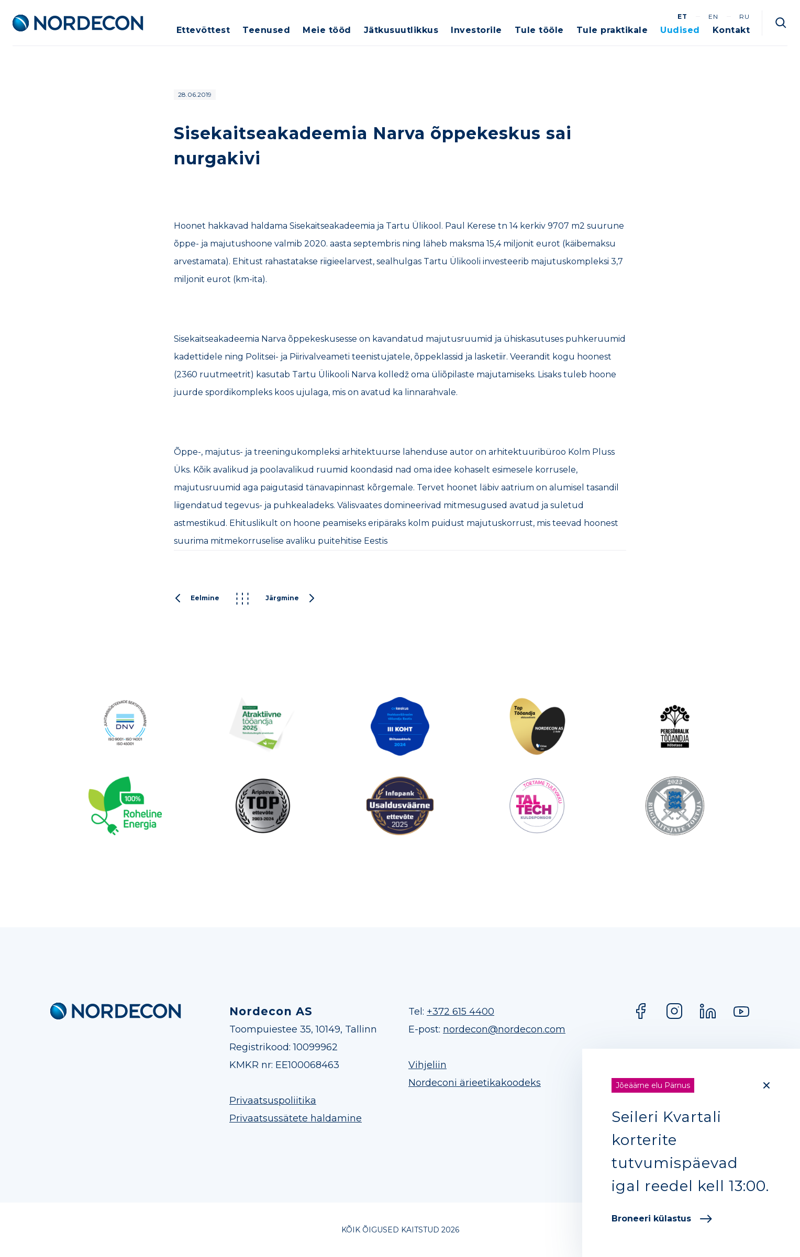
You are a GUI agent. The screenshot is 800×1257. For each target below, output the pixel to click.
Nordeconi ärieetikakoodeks (474, 1082)
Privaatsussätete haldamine (295, 1118)
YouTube (741, 1011)
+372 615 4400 (460, 1011)
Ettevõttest (203, 30)
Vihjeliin (427, 1065)
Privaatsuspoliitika (272, 1100)
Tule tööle (539, 30)
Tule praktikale (612, 30)
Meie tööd (327, 30)
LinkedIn (707, 1011)
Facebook (640, 1011)
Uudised (680, 30)
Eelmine (196, 598)
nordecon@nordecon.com (504, 1029)
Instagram (674, 1011)
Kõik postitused (242, 598)
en (713, 16)
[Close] (766, 1085)
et (682, 16)
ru (744, 16)
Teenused (266, 30)
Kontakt (731, 30)
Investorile (476, 30)
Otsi (781, 23)
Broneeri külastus (662, 1219)
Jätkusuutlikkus (401, 30)
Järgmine (290, 598)
